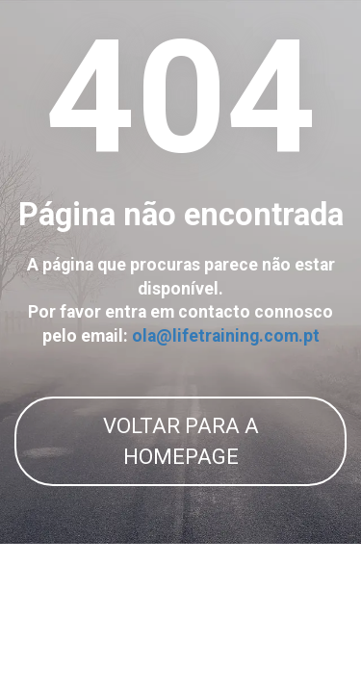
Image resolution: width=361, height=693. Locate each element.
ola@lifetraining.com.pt (226, 336)
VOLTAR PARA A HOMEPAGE (181, 441)
